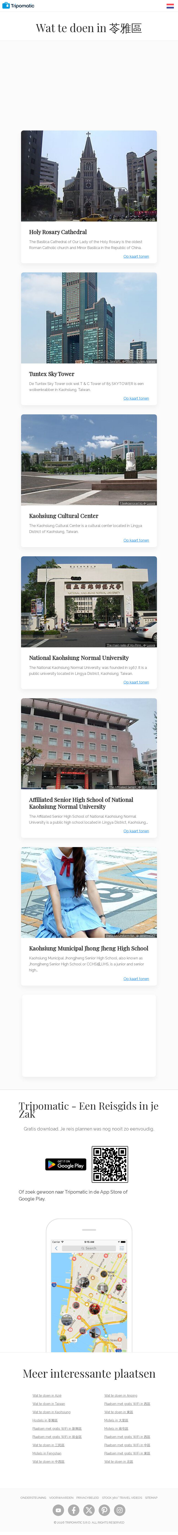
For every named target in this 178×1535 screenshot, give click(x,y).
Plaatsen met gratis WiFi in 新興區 (57, 1432)
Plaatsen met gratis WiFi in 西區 (127, 1407)
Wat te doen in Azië (46, 1399)
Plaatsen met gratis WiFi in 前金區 (57, 1440)
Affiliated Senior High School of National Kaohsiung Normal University (82, 795)
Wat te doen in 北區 (118, 1465)
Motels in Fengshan (46, 1457)
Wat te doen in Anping (120, 1399)
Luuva (150, 498)
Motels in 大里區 (116, 1424)
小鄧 (151, 217)
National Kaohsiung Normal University (80, 651)
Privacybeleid (87, 1501)
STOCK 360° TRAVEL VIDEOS (122, 1501)
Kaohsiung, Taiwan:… (107, 358)
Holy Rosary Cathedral (59, 230)
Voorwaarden (61, 1501)
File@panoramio (130, 498)
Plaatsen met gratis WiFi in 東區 (127, 1457)
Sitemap (151, 1501)
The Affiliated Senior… (122, 779)
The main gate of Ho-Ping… (123, 638)
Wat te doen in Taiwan (48, 1407)
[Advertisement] (89, 88)
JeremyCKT (146, 932)
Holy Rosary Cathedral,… (128, 217)
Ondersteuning (33, 1501)
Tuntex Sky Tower (53, 370)
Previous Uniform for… (120, 932)
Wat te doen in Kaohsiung (51, 1415)
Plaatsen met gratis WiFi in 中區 (127, 1448)
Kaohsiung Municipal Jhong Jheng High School (80, 948)
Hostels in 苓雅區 (45, 1424)
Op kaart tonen (135, 255)
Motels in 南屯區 (116, 1432)
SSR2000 (147, 779)
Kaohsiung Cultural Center (65, 510)
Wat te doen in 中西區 (48, 1465)
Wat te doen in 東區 (118, 1415)
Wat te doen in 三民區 (48, 1448)
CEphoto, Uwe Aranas (139, 358)
